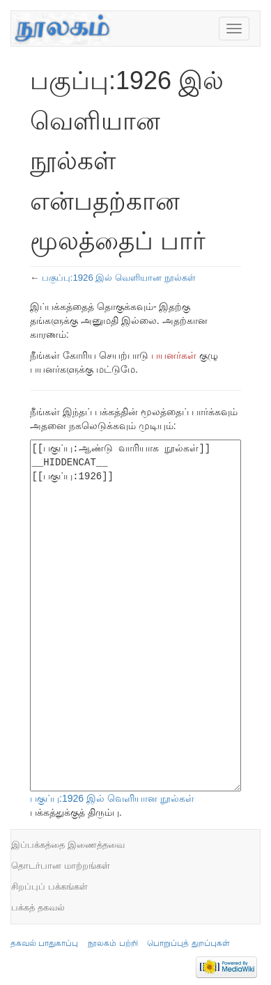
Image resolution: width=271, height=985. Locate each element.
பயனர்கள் (173, 355)
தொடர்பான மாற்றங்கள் (60, 865)
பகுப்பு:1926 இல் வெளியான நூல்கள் (119, 277)
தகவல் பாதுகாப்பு (44, 943)
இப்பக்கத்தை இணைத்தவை (68, 844)
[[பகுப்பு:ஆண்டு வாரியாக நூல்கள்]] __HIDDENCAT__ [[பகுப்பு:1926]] (135, 615)
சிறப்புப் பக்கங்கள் (49, 886)
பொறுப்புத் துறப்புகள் (188, 943)
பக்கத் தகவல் (38, 907)
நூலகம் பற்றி (112, 943)
